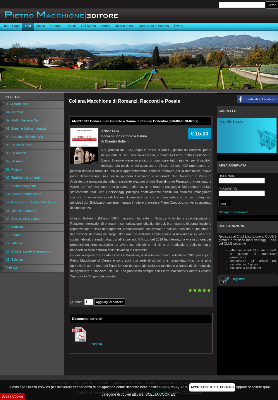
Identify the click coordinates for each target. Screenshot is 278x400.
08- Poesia (13, 169)
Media (40, 26)
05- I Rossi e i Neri (19, 145)
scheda (86, 344)
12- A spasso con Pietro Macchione (31, 202)
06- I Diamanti (16, 153)
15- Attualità (14, 227)
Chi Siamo (88, 26)
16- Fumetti (14, 235)
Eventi (178, 26)
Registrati (238, 279)
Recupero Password (233, 212)
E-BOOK (12, 267)
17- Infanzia (14, 243)
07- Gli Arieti (14, 161)
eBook (71, 26)
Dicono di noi (124, 26)
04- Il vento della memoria (24, 136)
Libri (28, 26)
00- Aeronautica (17, 104)
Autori (105, 26)
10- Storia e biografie (21, 186)
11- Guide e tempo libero (23, 194)
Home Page (11, 26)
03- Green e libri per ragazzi (26, 128)
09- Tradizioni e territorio (23, 177)
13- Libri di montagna (21, 210)
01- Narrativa (15, 112)
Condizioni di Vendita (154, 26)
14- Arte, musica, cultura (23, 218)
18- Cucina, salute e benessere (28, 251)
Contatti (55, 26)
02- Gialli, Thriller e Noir (23, 120)
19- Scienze (14, 259)
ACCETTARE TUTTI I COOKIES (212, 387)
